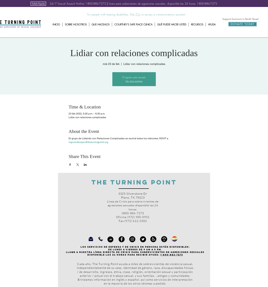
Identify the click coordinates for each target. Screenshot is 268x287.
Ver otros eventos (134, 81)
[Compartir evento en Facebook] (70, 164)
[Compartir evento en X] (77, 164)
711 (138, 14)
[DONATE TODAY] (242, 24)
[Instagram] (132, 239)
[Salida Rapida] (38, 4)
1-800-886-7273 (171, 255)
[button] (76, 24)
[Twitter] (143, 239)
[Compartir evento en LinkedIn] (85, 164)
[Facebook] (122, 239)
